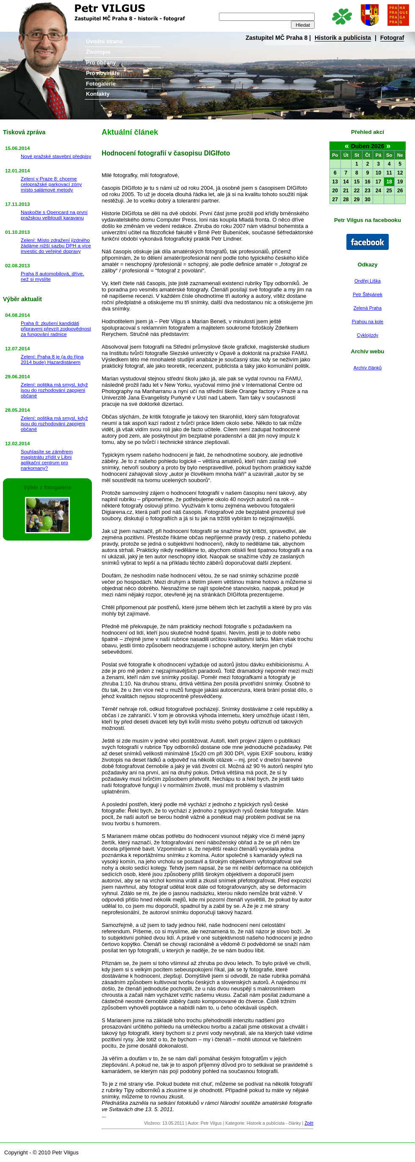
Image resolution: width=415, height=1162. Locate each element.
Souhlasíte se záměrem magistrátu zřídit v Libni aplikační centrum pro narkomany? (47, 460)
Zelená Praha (368, 308)
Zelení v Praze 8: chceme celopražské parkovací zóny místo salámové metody (51, 184)
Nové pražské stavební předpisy (56, 156)
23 (367, 191)
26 (400, 191)
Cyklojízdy (367, 335)
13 (335, 182)
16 (367, 182)
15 (357, 182)
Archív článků (368, 367)
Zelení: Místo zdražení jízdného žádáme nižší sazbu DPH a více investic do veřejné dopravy (56, 245)
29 (357, 199)
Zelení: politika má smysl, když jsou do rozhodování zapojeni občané (54, 390)
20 (335, 191)
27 (335, 199)
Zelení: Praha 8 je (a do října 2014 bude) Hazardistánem (52, 359)
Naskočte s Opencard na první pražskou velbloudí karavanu (54, 214)
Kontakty (98, 94)
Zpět (308, 1123)
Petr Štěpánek (367, 294)
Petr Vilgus (28, 6)
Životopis (98, 52)
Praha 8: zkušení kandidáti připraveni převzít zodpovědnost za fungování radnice (56, 328)
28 (346, 199)
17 (378, 182)
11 (389, 173)
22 (357, 191)
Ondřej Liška (367, 280)
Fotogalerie (101, 83)
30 (367, 199)
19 (400, 182)
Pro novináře (102, 73)
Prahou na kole (367, 321)
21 (346, 191)
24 (378, 191)
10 (378, 173)
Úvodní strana (104, 41)
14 (346, 182)
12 (400, 173)
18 (389, 182)
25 (389, 191)
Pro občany (101, 62)
